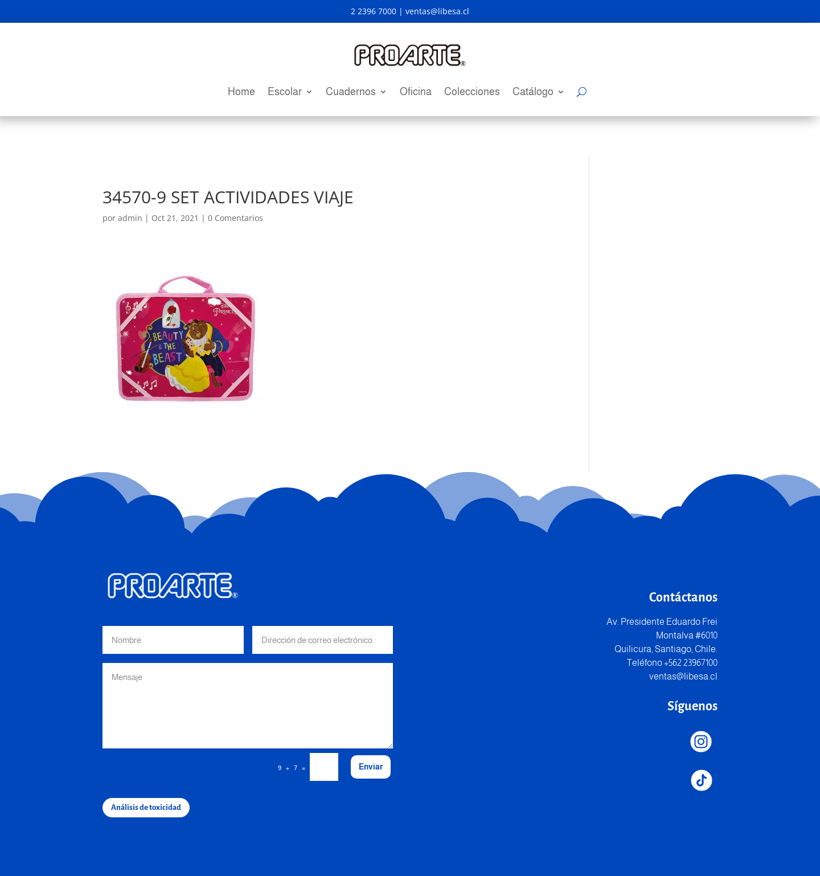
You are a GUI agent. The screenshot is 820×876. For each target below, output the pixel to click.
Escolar (285, 92)
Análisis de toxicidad (146, 807)
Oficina (416, 92)
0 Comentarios (235, 217)
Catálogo (533, 92)
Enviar (371, 766)
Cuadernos (351, 92)
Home (241, 92)
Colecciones (472, 92)
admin (130, 217)
